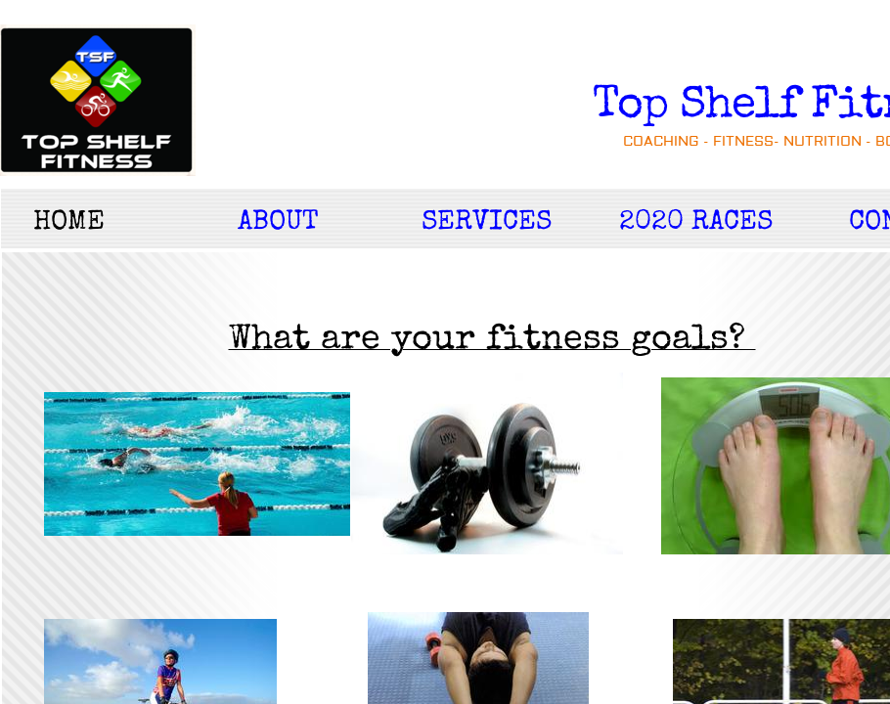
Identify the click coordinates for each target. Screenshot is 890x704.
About (278, 223)
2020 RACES (696, 223)
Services (487, 223)
